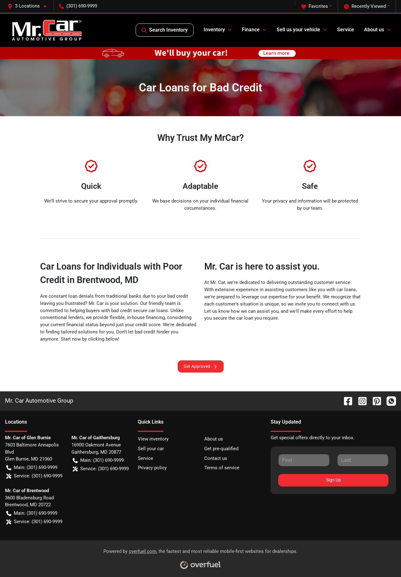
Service (345, 30)
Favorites (314, 6)
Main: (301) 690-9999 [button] (31, 467)
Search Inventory (165, 30)
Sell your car (151, 448)
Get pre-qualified (221, 448)
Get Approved (201, 366)
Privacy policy (152, 468)
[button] (29, 6)
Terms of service (221, 468)
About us (213, 439)
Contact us (215, 458)
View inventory (153, 439)
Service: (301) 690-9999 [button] (34, 476)
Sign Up (333, 479)
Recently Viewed (365, 6)
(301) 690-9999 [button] (78, 6)
